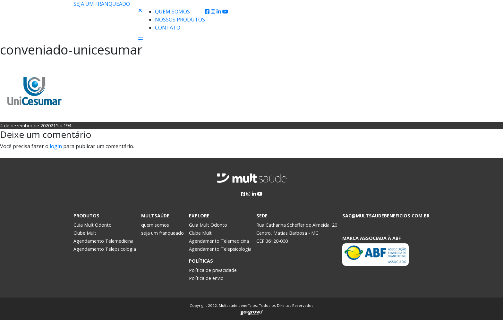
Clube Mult (84, 233)
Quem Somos (172, 11)
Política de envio (206, 278)
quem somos (155, 225)
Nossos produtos (180, 19)
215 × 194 (61, 125)
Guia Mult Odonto (92, 225)
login (56, 146)
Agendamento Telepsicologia (104, 249)
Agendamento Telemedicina (103, 241)
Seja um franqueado (101, 3)
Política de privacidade (213, 270)
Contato (167, 27)
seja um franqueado (162, 233)
